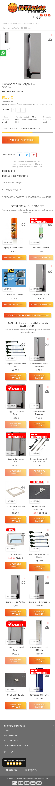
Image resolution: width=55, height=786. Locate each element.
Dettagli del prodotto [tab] (15, 175)
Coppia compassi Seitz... (16, 412)
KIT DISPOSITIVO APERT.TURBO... (39, 508)
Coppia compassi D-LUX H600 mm (39, 460)
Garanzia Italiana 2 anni (47, 119)
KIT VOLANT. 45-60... (15, 695)
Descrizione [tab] (8, 171)
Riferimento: (7, 91)
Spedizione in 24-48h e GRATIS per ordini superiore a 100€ (27, 119)
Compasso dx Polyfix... (41, 294)
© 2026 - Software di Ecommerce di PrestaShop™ (27, 779)
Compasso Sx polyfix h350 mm (39, 648)
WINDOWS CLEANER (41, 247)
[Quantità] (13, 110)
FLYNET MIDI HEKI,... (15, 554)
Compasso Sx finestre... (39, 602)
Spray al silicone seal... (14, 247)
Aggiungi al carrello (20, 140)
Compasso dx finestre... (39, 412)
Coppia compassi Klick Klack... (39, 555)
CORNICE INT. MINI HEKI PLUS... (15, 508)
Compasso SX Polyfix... (39, 695)
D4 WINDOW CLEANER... (14, 294)
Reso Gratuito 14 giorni (6, 119)
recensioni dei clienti (14, 760)
